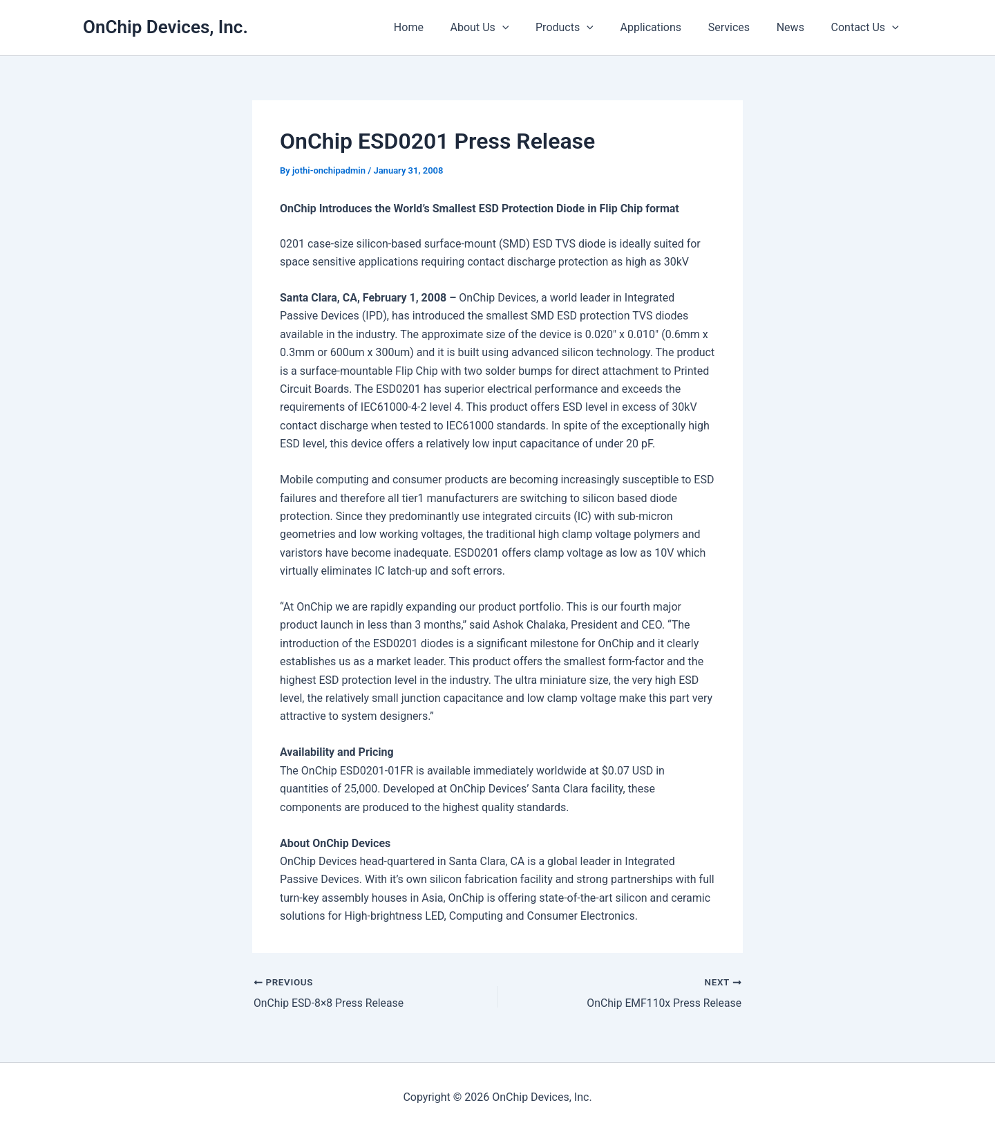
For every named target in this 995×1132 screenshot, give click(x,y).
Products (585, 27)
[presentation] (527, 27)
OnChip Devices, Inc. (165, 27)
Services (740, 27)
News (797, 27)
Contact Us (867, 27)
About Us (504, 27)
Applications (667, 27)
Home (438, 27)
